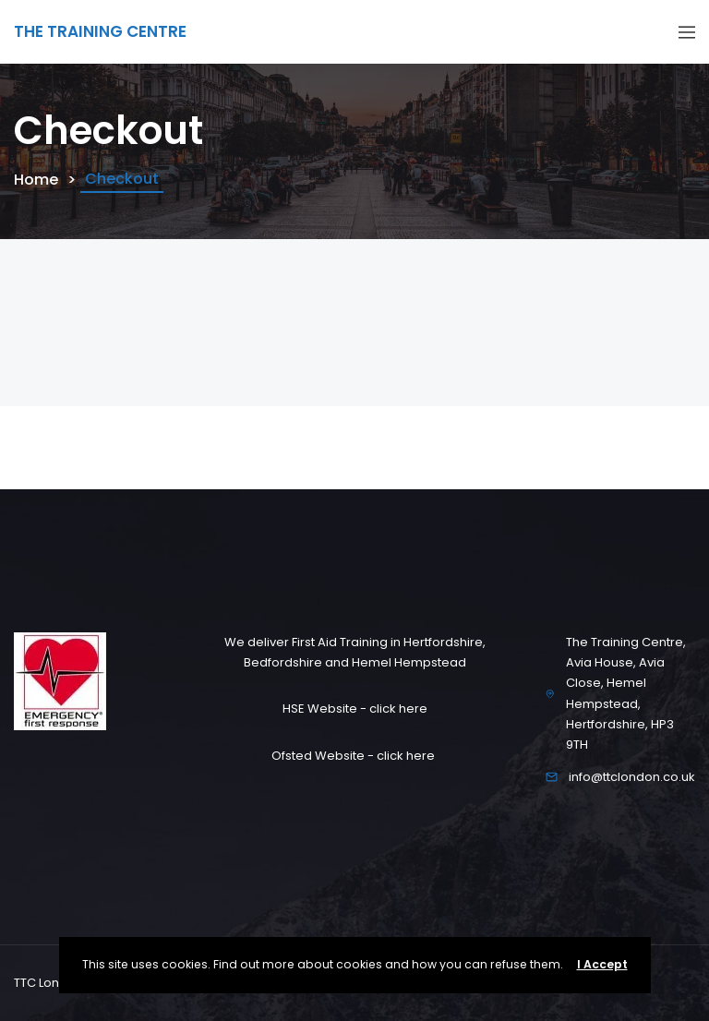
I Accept (602, 964)
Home (36, 179)
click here (398, 708)
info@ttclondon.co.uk (632, 777)
